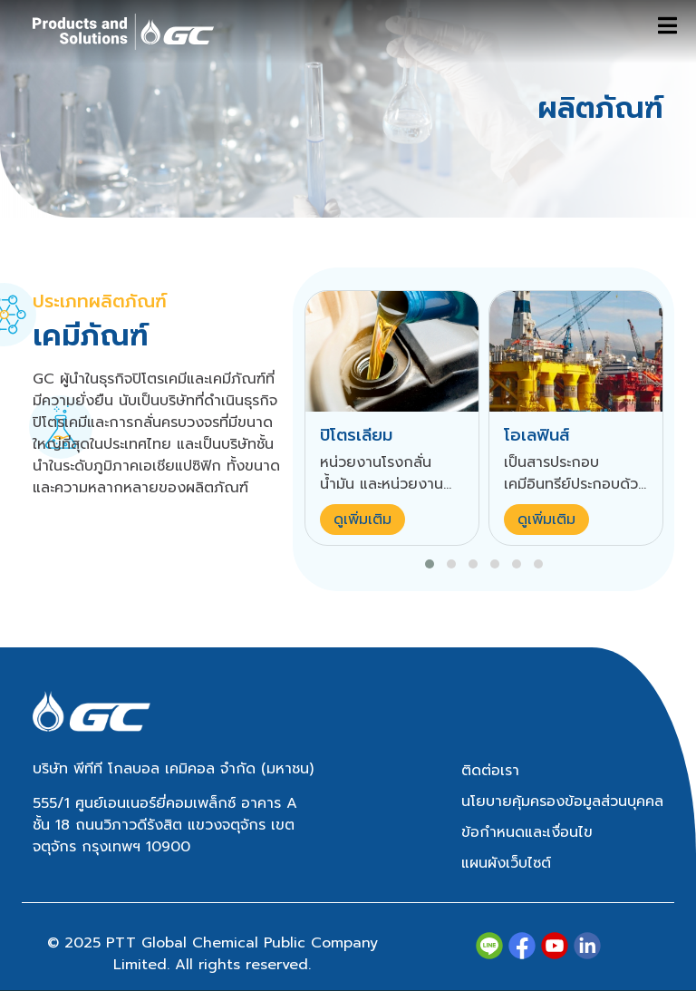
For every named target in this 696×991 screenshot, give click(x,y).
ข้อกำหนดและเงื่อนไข (527, 832)
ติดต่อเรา (490, 771)
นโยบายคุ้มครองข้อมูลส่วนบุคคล (562, 801)
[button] (429, 564)
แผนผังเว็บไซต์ (506, 863)
